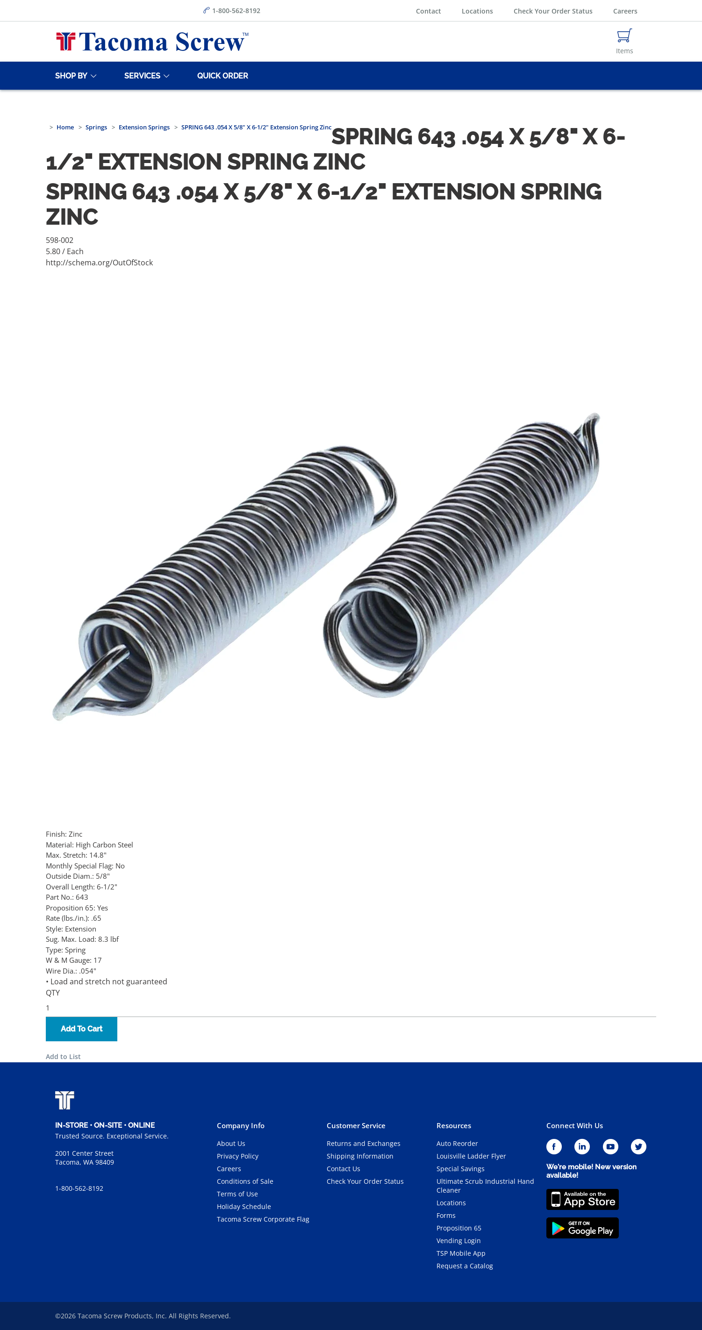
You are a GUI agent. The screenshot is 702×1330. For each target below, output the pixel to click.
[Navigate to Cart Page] (624, 41)
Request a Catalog (465, 1265)
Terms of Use (237, 1193)
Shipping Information (360, 1156)
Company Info (241, 1125)
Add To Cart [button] (81, 1028)
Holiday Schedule (244, 1206)
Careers (625, 11)
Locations (477, 11)
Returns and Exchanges (364, 1143)
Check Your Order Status (553, 11)
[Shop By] (69, 76)
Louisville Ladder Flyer (471, 1156)
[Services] (141, 76)
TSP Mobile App (461, 1253)
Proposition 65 (459, 1227)
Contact (428, 11)
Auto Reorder (457, 1143)
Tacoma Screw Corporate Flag (263, 1219)
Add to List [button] (63, 1056)
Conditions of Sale (245, 1181)
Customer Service (356, 1125)
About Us (231, 1143)
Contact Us (343, 1168)
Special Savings (461, 1168)
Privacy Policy (237, 1156)
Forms (446, 1215)
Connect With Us (574, 1125)
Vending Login (459, 1240)
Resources (454, 1125)
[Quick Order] (221, 76)
